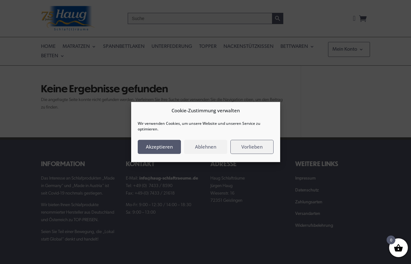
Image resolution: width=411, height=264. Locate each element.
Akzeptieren (159, 147)
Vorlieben (252, 147)
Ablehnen (205, 147)
